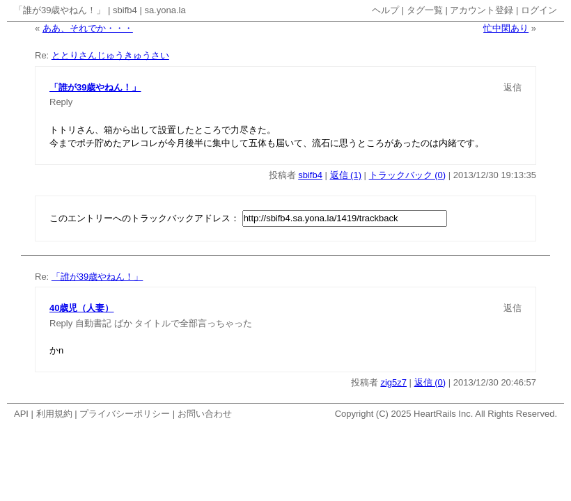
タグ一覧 (425, 10)
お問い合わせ (205, 413)
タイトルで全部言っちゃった (193, 323)
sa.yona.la (164, 10)
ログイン (539, 10)
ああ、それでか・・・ (87, 28)
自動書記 (93, 323)
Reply (60, 102)
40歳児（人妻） (81, 308)
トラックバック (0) (407, 175)
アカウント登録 (481, 10)
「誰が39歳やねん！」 (59, 10)
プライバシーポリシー (124, 413)
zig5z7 (393, 382)
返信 (512, 87)
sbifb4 (125, 10)
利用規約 (54, 413)
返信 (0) (430, 382)
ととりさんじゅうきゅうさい (110, 55)
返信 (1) (346, 175)
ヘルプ (385, 10)
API (21, 413)
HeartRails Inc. (443, 413)
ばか (123, 323)
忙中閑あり (506, 28)
